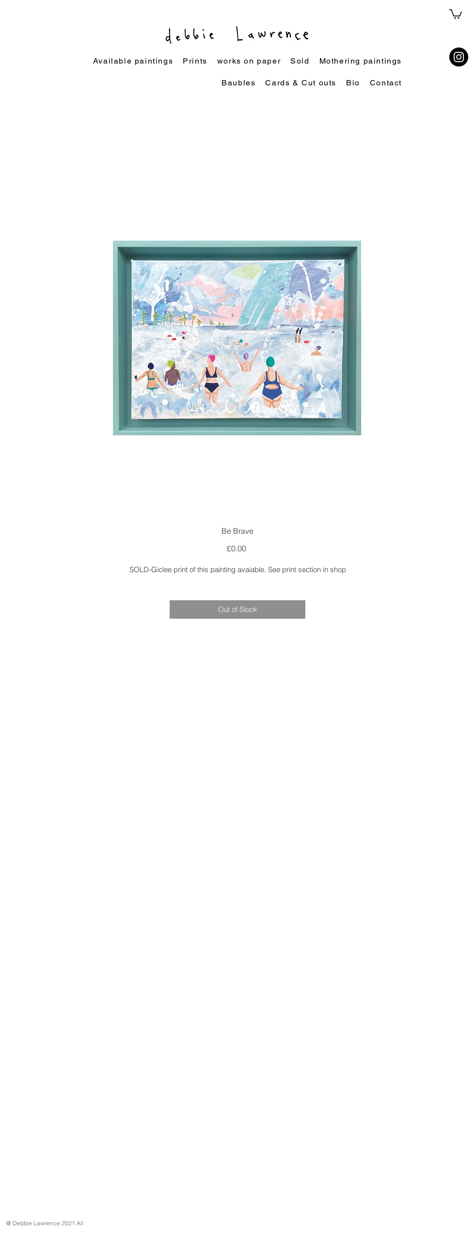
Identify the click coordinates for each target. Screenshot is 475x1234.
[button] (455, 13)
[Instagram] (458, 57)
